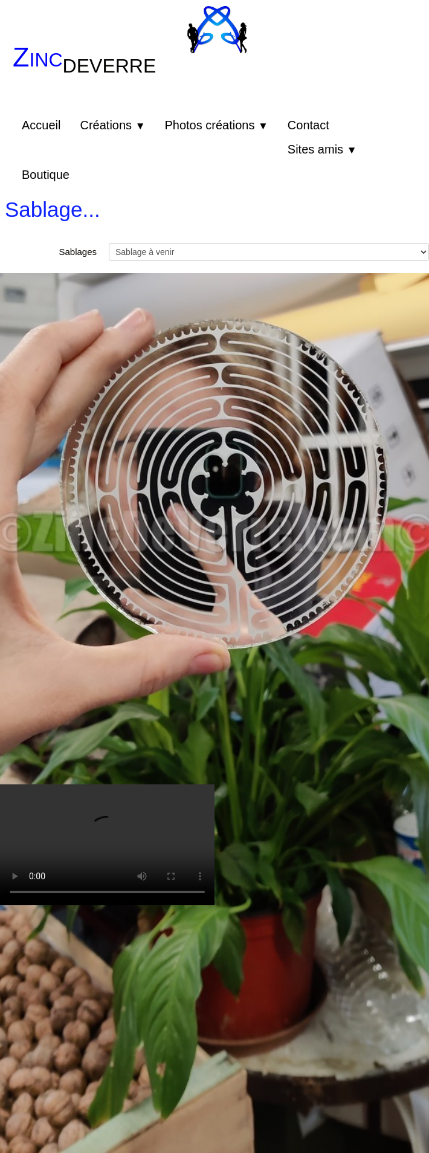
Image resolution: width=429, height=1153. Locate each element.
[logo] (88, 67)
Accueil (41, 125)
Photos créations (216, 125)
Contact (308, 125)
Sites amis (322, 149)
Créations (112, 125)
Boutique (45, 174)
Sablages (78, 252)
